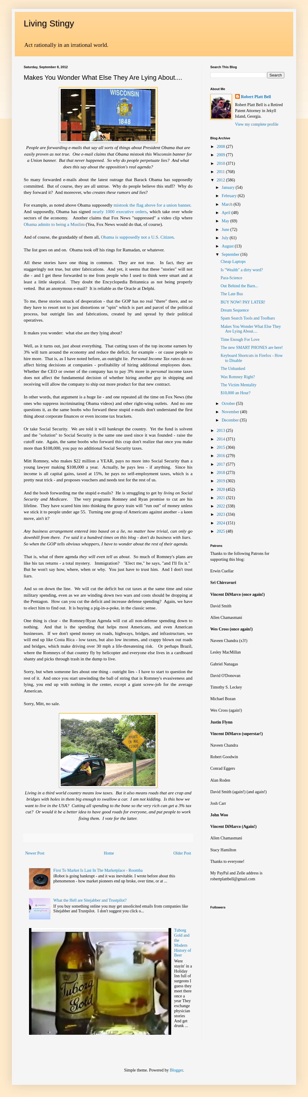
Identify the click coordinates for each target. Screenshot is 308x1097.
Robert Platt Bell (256, 97)
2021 (221, 498)
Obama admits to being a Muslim (54, 224)
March (227, 204)
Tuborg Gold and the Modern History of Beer (182, 942)
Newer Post (34, 853)
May (226, 221)
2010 (221, 163)
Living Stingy (49, 23)
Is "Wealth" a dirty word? (242, 270)
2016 (221, 456)
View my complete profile (257, 124)
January (228, 187)
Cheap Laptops (233, 261)
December (231, 420)
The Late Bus (232, 294)
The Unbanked (233, 368)
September (231, 254)
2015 (221, 447)
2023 (221, 514)
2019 (221, 481)
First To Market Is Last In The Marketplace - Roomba (97, 870)
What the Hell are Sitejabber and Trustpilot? (89, 900)
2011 (221, 172)
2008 (221, 146)
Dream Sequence (235, 310)
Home (109, 853)
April (226, 212)
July (226, 238)
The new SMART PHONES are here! (252, 347)
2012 (221, 180)
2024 (221, 523)
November (231, 412)
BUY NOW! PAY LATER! (243, 302)
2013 (221, 430)
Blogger (176, 1070)
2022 (221, 506)
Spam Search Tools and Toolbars (248, 318)
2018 (221, 472)
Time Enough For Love (240, 339)
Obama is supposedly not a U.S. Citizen (137, 236)
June (226, 229)
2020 (221, 489)
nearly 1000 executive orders (119, 211)
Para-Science (231, 278)
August (228, 246)
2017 (221, 464)
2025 (221, 531)
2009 (221, 155)
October (229, 403)
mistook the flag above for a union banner (152, 204)
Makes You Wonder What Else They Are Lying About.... (251, 329)
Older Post (182, 853)
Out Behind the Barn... (239, 286)
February (230, 196)
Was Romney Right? (238, 377)
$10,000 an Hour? (236, 393)
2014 (221, 439)
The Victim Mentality (238, 385)
